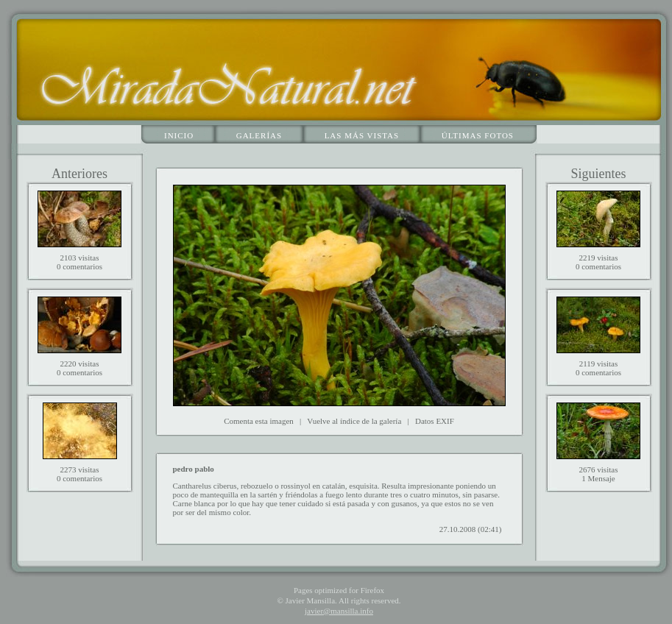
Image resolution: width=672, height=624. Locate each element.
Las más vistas (362, 135)
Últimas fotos (478, 135)
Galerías (259, 135)
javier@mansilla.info (339, 610)
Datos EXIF (434, 420)
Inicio (179, 135)
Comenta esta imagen (259, 420)
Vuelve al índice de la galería (354, 420)
